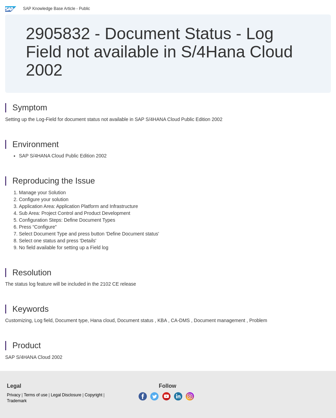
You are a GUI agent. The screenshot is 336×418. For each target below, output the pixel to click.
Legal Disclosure (66, 395)
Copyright (93, 395)
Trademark (17, 400)
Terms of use (35, 395)
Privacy (13, 395)
